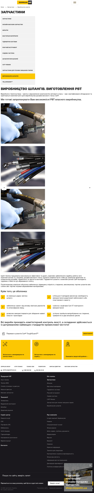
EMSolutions (5, 428)
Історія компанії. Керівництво (56, 418)
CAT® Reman (51, 399)
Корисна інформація (53, 447)
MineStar (4, 407)
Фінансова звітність (53, 457)
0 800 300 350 (27, 370)
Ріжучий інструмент (53, 393)
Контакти (4, 445)
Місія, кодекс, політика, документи (58, 431)
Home (2, 7)
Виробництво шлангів (54, 406)
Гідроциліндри (5, 434)
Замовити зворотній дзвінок (77, 356)
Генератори (41, 366)
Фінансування (51, 428)
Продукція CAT (6, 376)
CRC (2, 421)
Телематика (4, 400)
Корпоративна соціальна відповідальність (60, 454)
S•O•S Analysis (5, 431)
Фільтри (49, 383)
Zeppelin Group (5, 366)
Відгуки (49, 437)
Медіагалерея (51, 434)
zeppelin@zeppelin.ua (9, 370)
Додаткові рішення (7, 410)
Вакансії (49, 441)
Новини (49, 421)
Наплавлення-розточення (9, 437)
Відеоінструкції (5, 441)
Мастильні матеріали (54, 386)
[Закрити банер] (90, 465)
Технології (4, 397)
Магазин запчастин (71, 366)
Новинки (50, 444)
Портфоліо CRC (6, 424)
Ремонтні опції (5, 418)
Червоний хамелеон (55, 488)
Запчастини (10, 7)
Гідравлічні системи (53, 389)
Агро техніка (18, 366)
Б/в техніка (51, 376)
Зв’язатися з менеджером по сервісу (45, 355)
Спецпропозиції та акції (54, 424)
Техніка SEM (30, 366)
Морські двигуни (55, 366)
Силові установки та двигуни (10, 386)
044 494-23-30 (40, 370)
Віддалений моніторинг (8, 404)
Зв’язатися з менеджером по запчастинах (13, 355)
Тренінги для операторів (55, 450)
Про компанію (52, 415)
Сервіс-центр (5, 415)
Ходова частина (52, 396)
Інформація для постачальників (57, 460)
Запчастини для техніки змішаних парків (60, 402)
